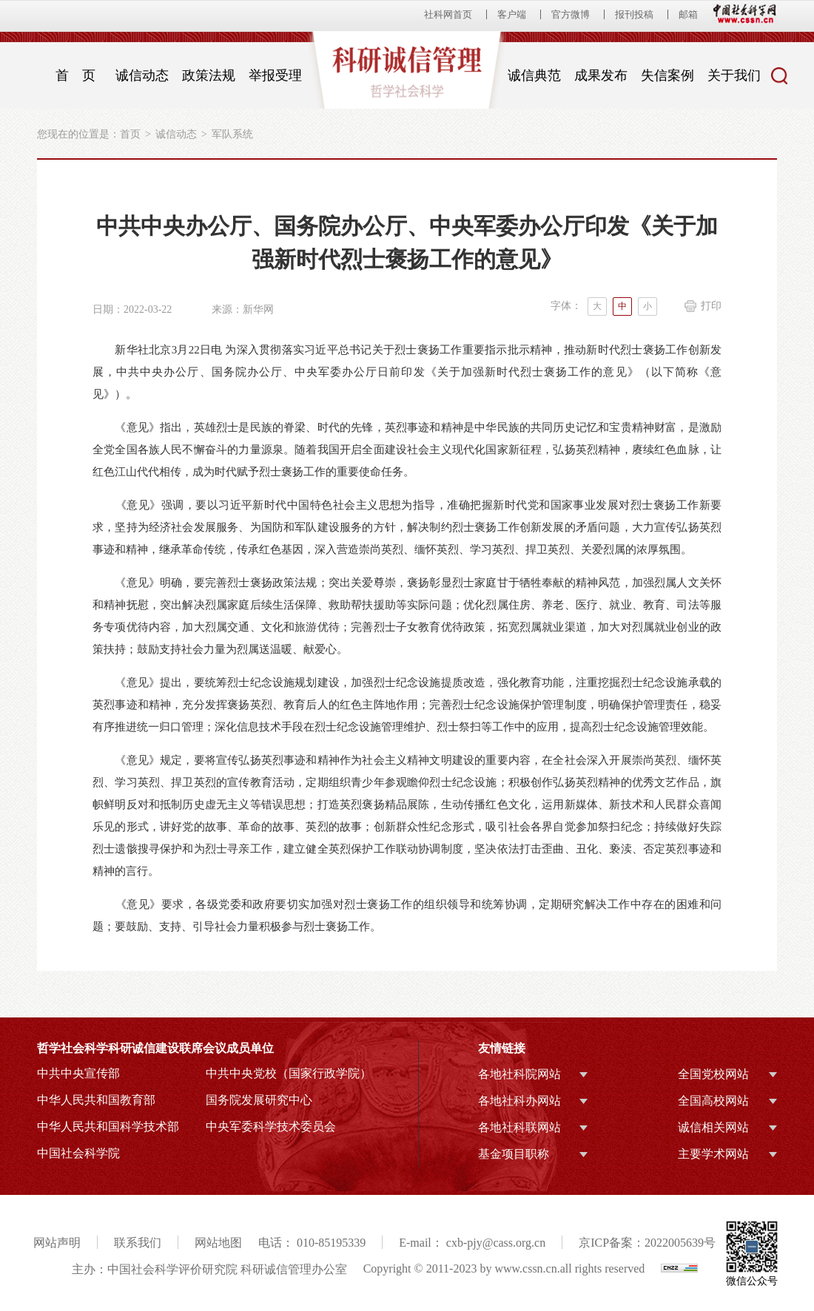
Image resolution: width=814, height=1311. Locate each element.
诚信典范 (534, 75)
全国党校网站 (713, 1074)
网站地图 (218, 1242)
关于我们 (734, 75)
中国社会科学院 (78, 1153)
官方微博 (570, 14)
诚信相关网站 (713, 1127)
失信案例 (667, 75)
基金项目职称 (513, 1154)
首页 (130, 134)
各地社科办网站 (519, 1100)
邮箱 (688, 14)
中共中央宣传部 (78, 1073)
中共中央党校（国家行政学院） (288, 1073)
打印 (711, 305)
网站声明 (57, 1242)
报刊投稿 (634, 14)
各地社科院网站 (519, 1074)
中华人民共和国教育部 (96, 1100)
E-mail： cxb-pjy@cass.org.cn (472, 1242)
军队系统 (232, 134)
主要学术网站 (713, 1154)
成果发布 (601, 75)
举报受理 (275, 75)
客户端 (511, 14)
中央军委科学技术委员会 (271, 1126)
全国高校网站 (713, 1100)
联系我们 (137, 1242)
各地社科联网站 (519, 1127)
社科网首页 (448, 14)
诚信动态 (142, 75)
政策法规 (208, 75)
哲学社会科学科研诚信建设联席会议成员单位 (155, 1048)
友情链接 (501, 1048)
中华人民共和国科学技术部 (108, 1126)
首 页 (75, 75)
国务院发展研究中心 (259, 1100)
